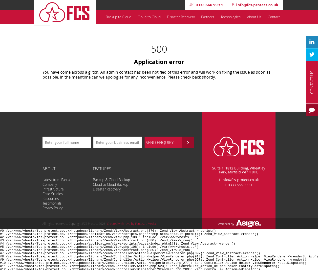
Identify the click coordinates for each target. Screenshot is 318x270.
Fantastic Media (145, 224)
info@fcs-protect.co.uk (240, 179)
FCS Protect (66, 13)
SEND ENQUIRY (170, 142)
